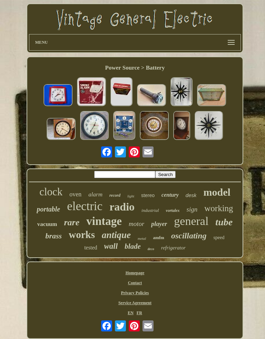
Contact (135, 282)
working (218, 208)
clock (50, 192)
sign (192, 209)
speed (219, 237)
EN (131, 312)
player (159, 223)
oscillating (189, 235)
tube (224, 222)
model (216, 192)
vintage (104, 221)
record (114, 195)
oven (75, 194)
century (170, 195)
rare (71, 222)
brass (54, 236)
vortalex (173, 210)
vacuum (47, 224)
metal (142, 238)
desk (191, 195)
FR (139, 312)
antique (116, 235)
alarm (95, 194)
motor (136, 223)
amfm (158, 237)
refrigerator (173, 247)
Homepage (135, 272)
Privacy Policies (135, 292)
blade (133, 246)
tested (90, 247)
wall (111, 246)
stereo (148, 195)
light (130, 196)
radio (122, 207)
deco (151, 249)
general (191, 221)
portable (48, 209)
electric (84, 206)
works (82, 234)
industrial (150, 210)
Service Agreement (134, 302)
